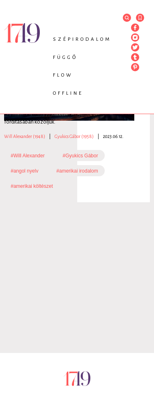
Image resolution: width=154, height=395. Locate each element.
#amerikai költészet (32, 186)
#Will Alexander (28, 156)
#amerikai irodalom (77, 171)
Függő (65, 57)
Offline (68, 93)
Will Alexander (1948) (24, 136)
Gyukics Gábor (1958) (74, 136)
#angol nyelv (24, 171)
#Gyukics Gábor (80, 156)
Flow (63, 75)
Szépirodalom (82, 39)
